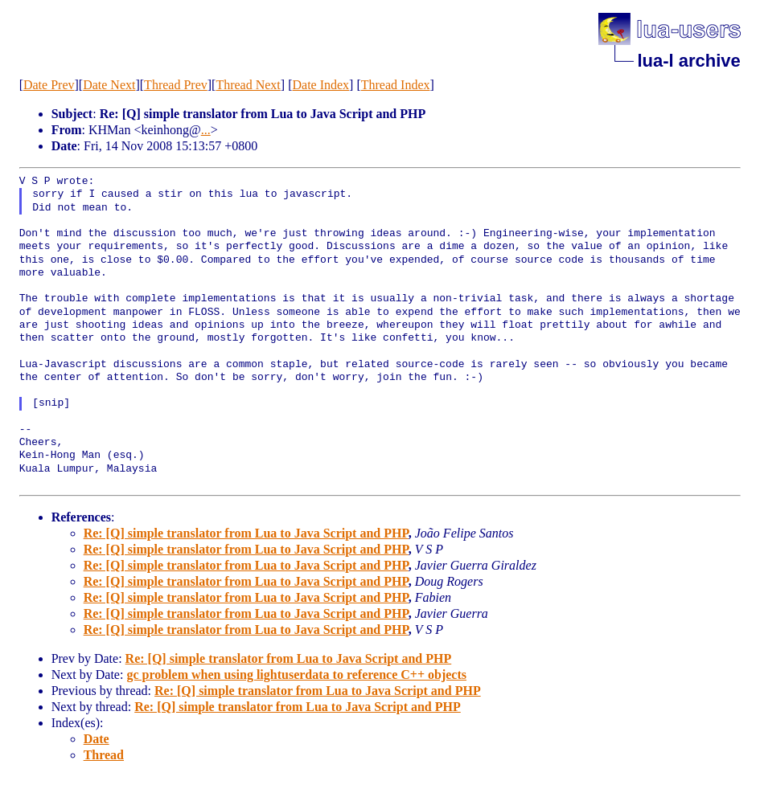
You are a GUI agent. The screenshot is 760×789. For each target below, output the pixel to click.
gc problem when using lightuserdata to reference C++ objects (296, 674)
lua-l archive (688, 61)
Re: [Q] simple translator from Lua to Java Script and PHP (246, 533)
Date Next (109, 85)
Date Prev (49, 85)
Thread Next (248, 85)
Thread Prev (175, 85)
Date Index (320, 85)
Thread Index (395, 85)
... (206, 130)
